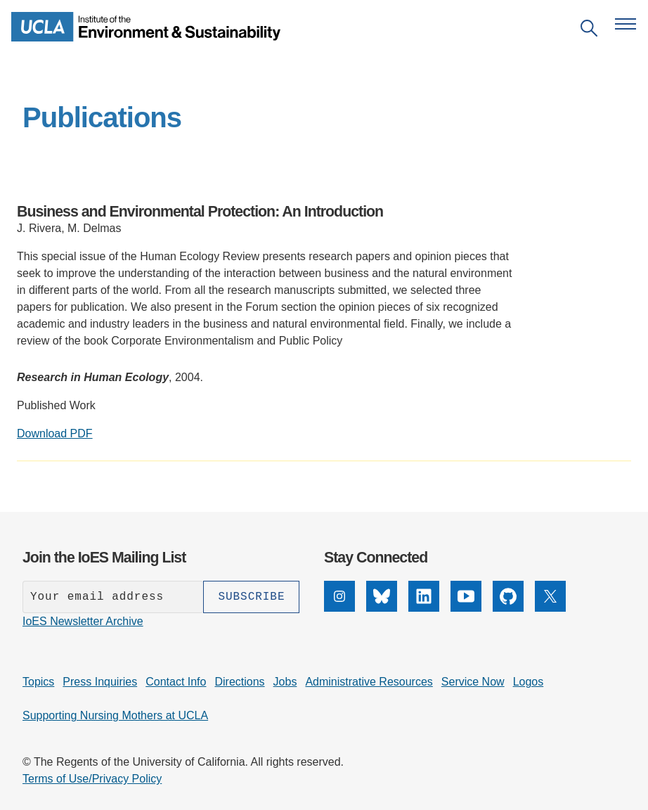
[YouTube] (466, 608)
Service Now (473, 682)
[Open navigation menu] (625, 24)
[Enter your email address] (112, 597)
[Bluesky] (381, 608)
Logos (528, 682)
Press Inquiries (100, 682)
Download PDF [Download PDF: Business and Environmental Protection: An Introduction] (55, 433)
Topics (38, 682)
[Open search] (589, 30)
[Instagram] (339, 608)
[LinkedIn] (423, 608)
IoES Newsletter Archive (82, 621)
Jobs (285, 682)
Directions (239, 682)
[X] (550, 608)
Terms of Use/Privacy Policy (92, 779)
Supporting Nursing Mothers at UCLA (115, 715)
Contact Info (175, 682)
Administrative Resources (368, 682)
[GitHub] (508, 608)
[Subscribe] (251, 597)
